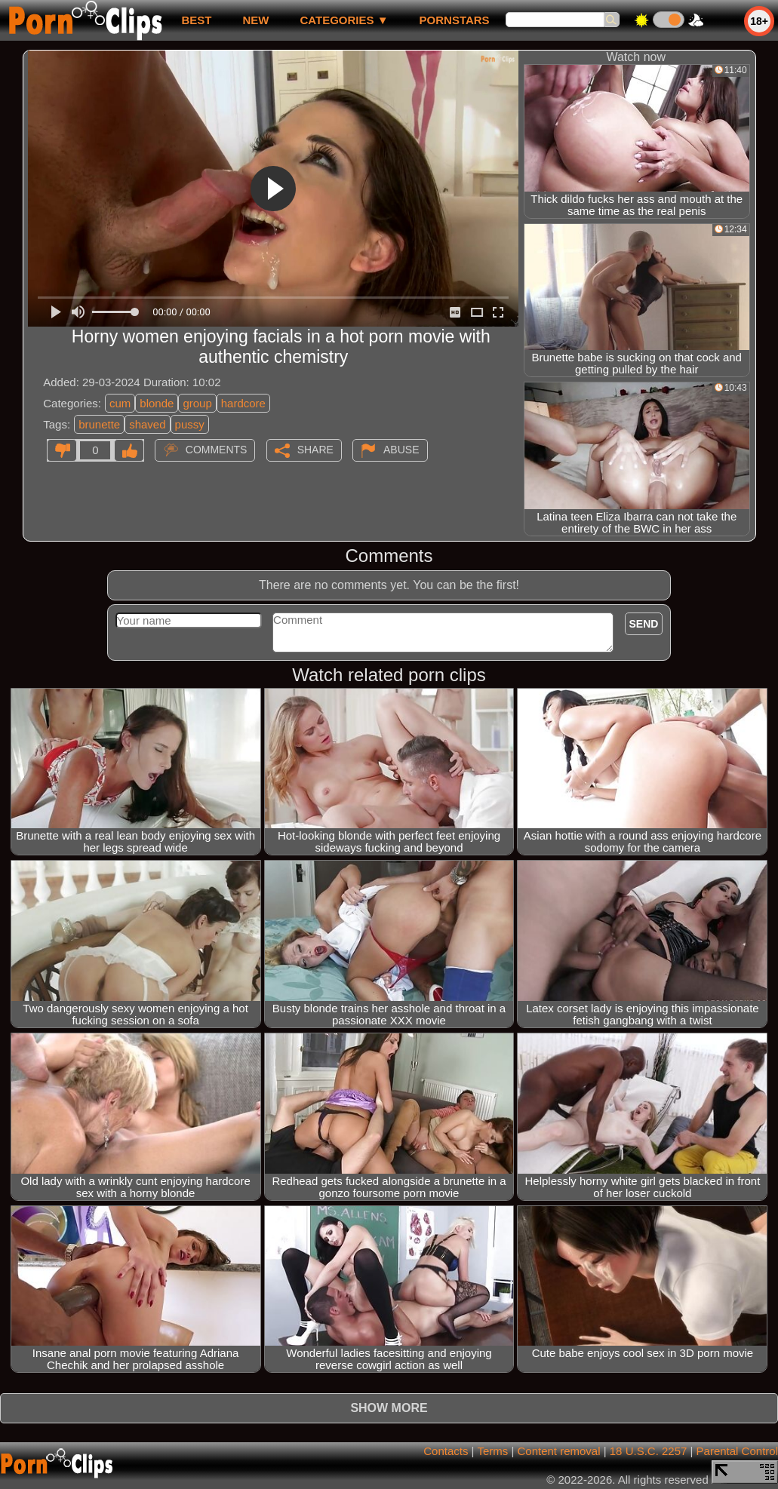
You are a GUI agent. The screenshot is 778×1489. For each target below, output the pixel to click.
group (197, 403)
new (255, 20)
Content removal (558, 1450)
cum (120, 403)
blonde (157, 403)
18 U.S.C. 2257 (648, 1450)
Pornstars (455, 20)
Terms (492, 1450)
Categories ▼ (344, 20)
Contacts (445, 1450)
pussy (189, 424)
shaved (147, 424)
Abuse (401, 450)
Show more (388, 1408)
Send (644, 624)
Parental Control (737, 1450)
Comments (217, 450)
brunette (99, 424)
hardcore (243, 403)
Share (315, 450)
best (196, 20)
